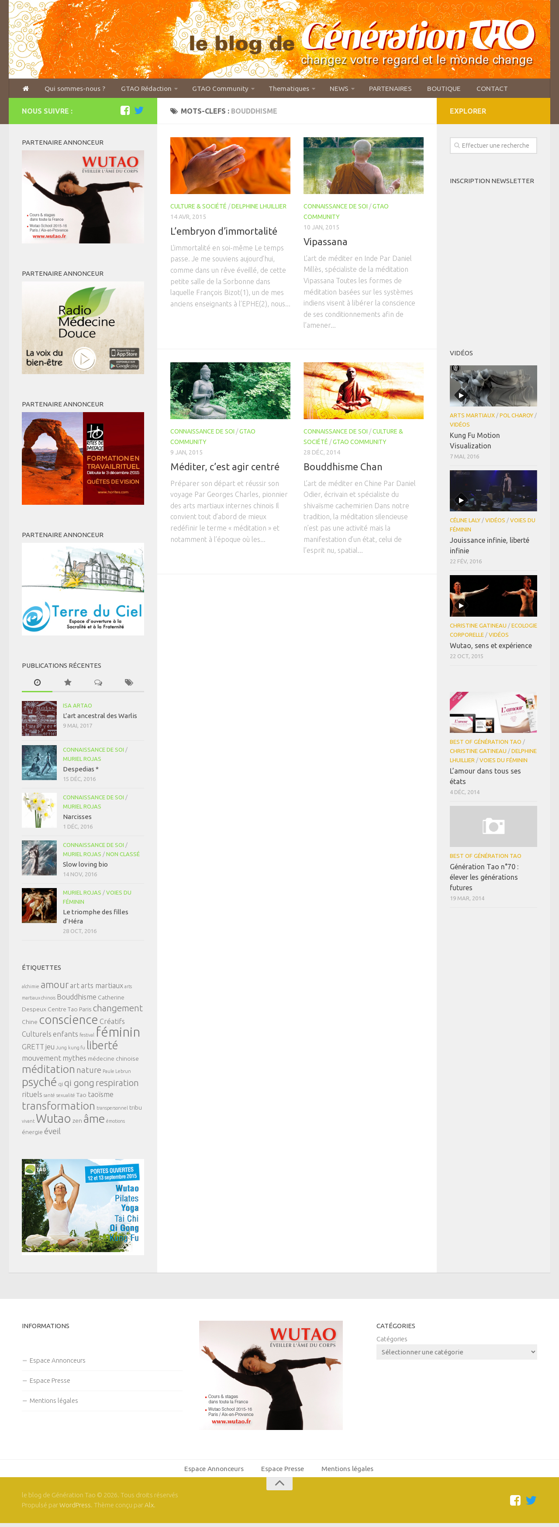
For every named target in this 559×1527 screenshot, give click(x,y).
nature (88, 1072)
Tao (81, 1097)
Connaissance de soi (336, 208)
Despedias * (81, 771)
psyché (39, 1084)
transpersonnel (112, 1110)
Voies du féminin (504, 763)
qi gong (79, 1085)
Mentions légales (54, 1402)
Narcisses (77, 819)
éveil (52, 1133)
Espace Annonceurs (58, 1362)
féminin (118, 1034)
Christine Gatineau (478, 628)
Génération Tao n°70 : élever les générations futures (484, 879)
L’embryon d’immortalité (223, 233)
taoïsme (101, 1097)
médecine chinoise (113, 1061)
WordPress (75, 1509)
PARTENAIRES (372, 90)
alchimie (30, 989)
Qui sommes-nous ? (70, 90)
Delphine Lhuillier (258, 208)
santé (49, 1097)
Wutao (53, 1121)
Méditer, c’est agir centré (225, 468)
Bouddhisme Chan (343, 468)
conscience (68, 1022)
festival (86, 1037)
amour (55, 987)
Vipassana (326, 243)
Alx (149, 1509)
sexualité (65, 1097)
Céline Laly (465, 523)
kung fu (76, 1050)
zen (77, 1123)
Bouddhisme (77, 999)
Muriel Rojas (82, 761)
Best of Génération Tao (485, 744)
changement (118, 1011)
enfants (65, 1037)
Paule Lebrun (117, 1073)
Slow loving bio (85, 867)
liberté (102, 1047)
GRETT (33, 1049)
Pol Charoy (516, 418)
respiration (117, 1085)
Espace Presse (50, 1382)
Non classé (123, 857)
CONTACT (469, 90)
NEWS (322, 90)
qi (60, 1086)
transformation (58, 1108)
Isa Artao (77, 708)
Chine (30, 1024)
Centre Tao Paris (70, 1011)
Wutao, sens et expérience (491, 648)
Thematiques (274, 90)
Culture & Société (198, 208)
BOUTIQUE (424, 90)
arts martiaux (102, 988)
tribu (135, 1110)
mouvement (41, 1061)
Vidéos (460, 427)
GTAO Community (208, 90)
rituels (32, 1097)
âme (94, 1121)
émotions (115, 1123)
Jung (61, 1050)
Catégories (391, 1341)
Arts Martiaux (472, 418)
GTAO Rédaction (137, 90)
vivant (28, 1123)
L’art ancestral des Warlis (100, 718)
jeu (50, 1049)
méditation (48, 1071)
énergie (32, 1134)
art (74, 988)
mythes (74, 1061)
